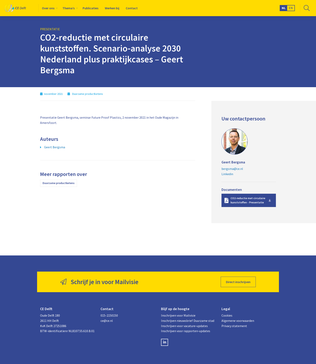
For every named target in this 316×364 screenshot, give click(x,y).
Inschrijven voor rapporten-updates (185, 331)
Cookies (226, 315)
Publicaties (90, 8)
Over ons (48, 8)
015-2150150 (109, 315)
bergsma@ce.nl (232, 169)
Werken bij (112, 8)
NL (284, 8)
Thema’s (68, 8)
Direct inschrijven (238, 282)
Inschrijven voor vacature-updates (184, 326)
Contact (132, 8)
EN (291, 8)
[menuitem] (49, 8)
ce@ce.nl (107, 321)
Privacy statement (234, 326)
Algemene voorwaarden (237, 321)
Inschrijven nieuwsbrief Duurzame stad (187, 321)
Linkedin (227, 174)
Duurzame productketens (59, 183)
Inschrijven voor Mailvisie (178, 315)
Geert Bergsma (54, 147)
